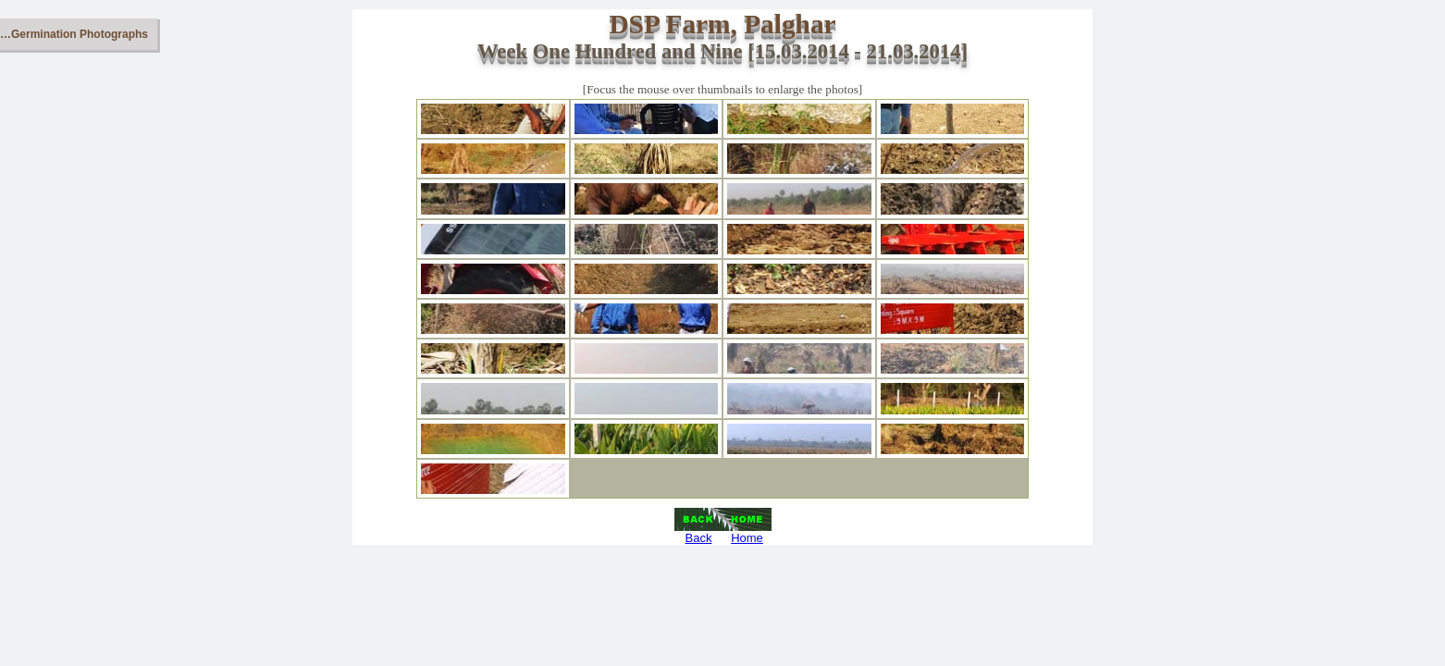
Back (698, 538)
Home (747, 538)
